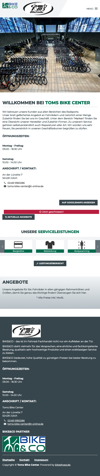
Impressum (41, 459)
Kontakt (24, 459)
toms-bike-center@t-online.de (25, 186)
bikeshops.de (62, 464)
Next (97, 54)
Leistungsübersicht (50, 263)
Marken (78, 118)
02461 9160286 (16, 182)
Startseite (8, 459)
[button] (92, 9)
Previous (2, 54)
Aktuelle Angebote (18, 217)
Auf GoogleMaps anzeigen (78, 202)
